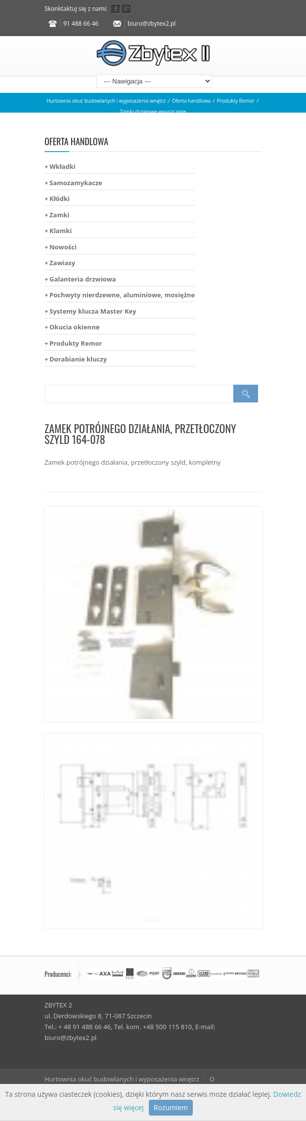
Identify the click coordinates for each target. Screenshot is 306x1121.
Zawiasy (62, 262)
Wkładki (62, 166)
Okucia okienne (74, 326)
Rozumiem (171, 1107)
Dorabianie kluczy (78, 359)
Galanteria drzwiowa (82, 279)
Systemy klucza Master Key (92, 311)
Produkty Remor (236, 100)
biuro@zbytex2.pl (151, 23)
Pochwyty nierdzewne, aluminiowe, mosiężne (122, 294)
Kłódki (59, 198)
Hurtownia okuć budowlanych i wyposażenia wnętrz (106, 100)
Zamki (59, 214)
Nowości (63, 246)
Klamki (60, 230)
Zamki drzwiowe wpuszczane (153, 111)
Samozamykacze (75, 182)
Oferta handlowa (191, 100)
